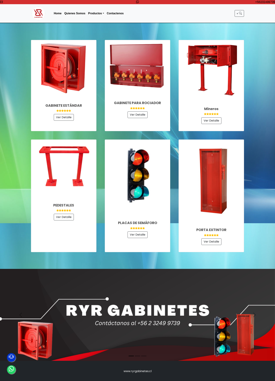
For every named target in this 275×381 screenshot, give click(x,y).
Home (57, 13)
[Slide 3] (143, 356)
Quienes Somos (74, 13)
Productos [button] (95, 13)
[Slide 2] (137, 356)
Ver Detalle (64, 117)
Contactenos (115, 13)
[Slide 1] (131, 356)
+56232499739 (265, 2)
